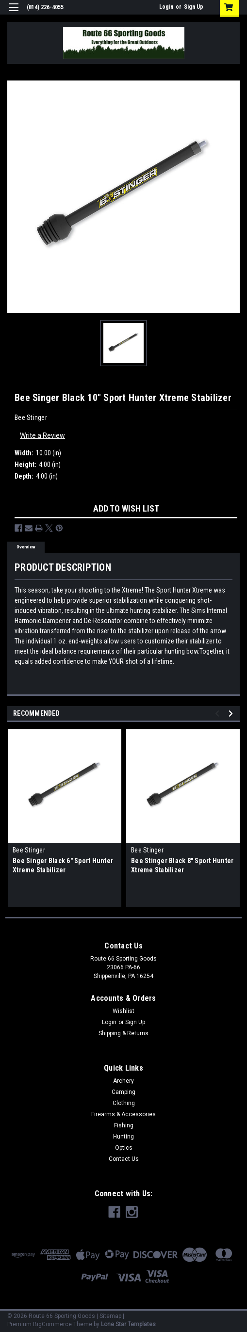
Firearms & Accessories (123, 1114)
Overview (25, 547)
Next (232, 713)
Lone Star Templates (128, 1324)
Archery (123, 1080)
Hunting (123, 1136)
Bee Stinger (29, 850)
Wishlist (123, 1011)
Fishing (123, 1125)
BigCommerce (52, 1324)
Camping (123, 1092)
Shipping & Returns (123, 1033)
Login (166, 6)
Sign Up (193, 6)
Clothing (124, 1103)
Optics (123, 1147)
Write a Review (42, 435)
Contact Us (124, 1158)
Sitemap (110, 1316)
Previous (218, 713)
